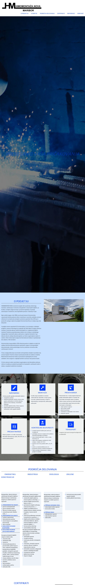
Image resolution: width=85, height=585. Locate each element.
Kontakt (81, 13)
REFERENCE (71, 13)
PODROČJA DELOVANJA (47, 13)
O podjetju (24, 13)
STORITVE (34, 13)
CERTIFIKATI (61, 13)
